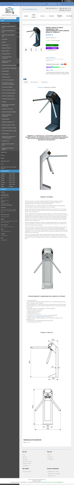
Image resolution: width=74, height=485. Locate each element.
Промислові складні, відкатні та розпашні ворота (8, 137)
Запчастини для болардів (8, 96)
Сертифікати (51, 459)
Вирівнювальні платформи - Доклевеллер (8, 105)
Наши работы (26, 465)
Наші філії (4, 101)
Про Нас (25, 457)
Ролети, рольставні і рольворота (6, 57)
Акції (24, 454)
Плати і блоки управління (8, 80)
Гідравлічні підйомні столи (8, 122)
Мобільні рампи (5, 119)
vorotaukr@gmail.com (6, 231)
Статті (2, 164)
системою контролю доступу (41, 315)
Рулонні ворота (5, 133)
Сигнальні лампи (6, 77)
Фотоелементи (5, 74)
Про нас (3, 155)
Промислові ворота (6, 48)
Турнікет (4, 42)
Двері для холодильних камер (9, 127)
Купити (52, 45)
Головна (26, 16)
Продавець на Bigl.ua (37, 480)
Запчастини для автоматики (8, 90)
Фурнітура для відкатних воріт (9, 65)
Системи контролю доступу (8, 98)
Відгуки (2, 158)
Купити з (52, 48)
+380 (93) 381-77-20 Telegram (54, 473)
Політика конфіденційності (58, 482)
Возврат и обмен (27, 463)
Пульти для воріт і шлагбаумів (9, 68)
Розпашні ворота (6, 53)
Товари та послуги (5, 23)
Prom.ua (44, 479)
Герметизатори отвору (7, 109)
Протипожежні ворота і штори (9, 130)
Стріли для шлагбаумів (7, 87)
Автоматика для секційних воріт (8, 35)
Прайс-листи (4, 152)
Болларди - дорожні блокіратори (6, 61)
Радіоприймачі (5, 71)
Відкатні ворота (5, 51)
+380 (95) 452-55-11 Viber (53, 471)
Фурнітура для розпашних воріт (8, 144)
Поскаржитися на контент (46, 482)
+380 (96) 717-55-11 (52, 476)
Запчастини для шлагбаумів (8, 93)
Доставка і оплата (5, 161)
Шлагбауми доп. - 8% (54, 4)
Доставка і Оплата (27, 461)
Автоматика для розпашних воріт (8, 27)
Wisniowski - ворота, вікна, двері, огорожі (8, 167)
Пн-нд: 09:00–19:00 (27, 471)
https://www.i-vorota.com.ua (7, 226)
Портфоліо (50, 457)
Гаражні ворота (5, 45)
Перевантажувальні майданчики (7, 115)
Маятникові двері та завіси (8, 125)
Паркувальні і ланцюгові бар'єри (7, 148)
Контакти (51, 16)
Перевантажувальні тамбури (9, 111)
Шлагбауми (4, 39)
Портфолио (69, 16)
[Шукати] (17, 18)
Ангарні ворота (5, 140)
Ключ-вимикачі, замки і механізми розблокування (8, 83)
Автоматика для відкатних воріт (8, 31)
